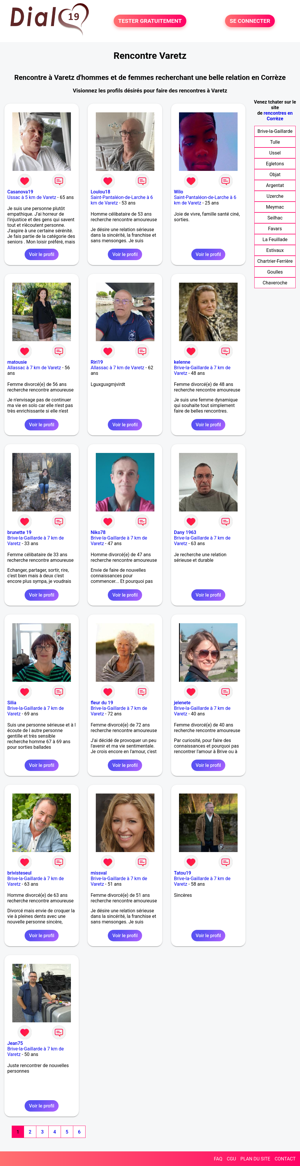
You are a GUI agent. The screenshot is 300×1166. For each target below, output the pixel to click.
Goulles (275, 272)
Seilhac (275, 218)
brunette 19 (19, 532)
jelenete (182, 702)
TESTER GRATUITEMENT (150, 21)
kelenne (182, 362)
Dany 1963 (185, 532)
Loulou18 (100, 192)
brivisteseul (19, 873)
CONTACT (285, 1159)
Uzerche (275, 196)
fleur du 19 (102, 702)
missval (99, 873)
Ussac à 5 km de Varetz (31, 197)
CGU (231, 1159)
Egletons (275, 163)
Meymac (275, 207)
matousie (17, 362)
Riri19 (97, 362)
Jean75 (15, 1043)
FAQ (218, 1159)
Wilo (178, 192)
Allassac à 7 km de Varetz (34, 367)
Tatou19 (182, 873)
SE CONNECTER (250, 21)
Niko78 (98, 532)
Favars (275, 228)
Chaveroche (275, 283)
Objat (275, 174)
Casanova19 (20, 192)
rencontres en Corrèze (278, 115)
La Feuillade (274, 239)
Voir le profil (41, 254)
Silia (11, 702)
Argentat (275, 185)
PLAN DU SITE (255, 1159)
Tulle (275, 142)
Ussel (275, 153)
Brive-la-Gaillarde (275, 131)
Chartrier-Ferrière (275, 261)
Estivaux (275, 250)
